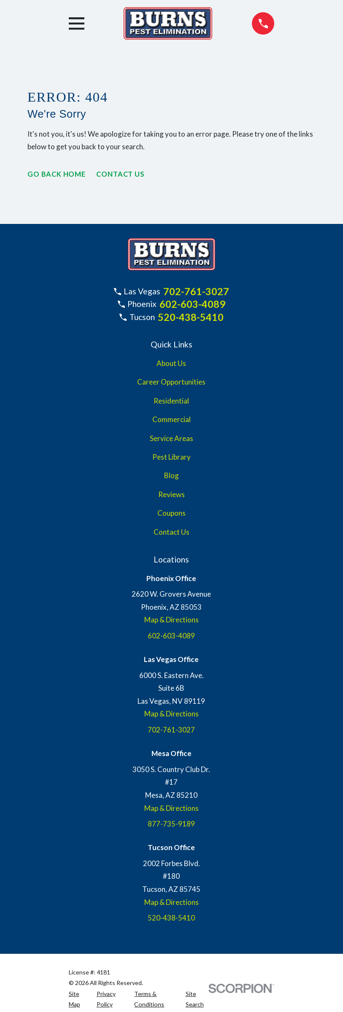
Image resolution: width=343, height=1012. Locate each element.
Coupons (171, 513)
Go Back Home (56, 174)
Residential (171, 400)
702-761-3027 (196, 291)
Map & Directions (171, 619)
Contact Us (122, 174)
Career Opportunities (171, 381)
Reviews (171, 494)
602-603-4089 (192, 304)
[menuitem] (77, 999)
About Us (171, 363)
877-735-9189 (171, 823)
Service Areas (171, 438)
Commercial (171, 419)
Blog (171, 475)
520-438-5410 (191, 317)
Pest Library (171, 456)
